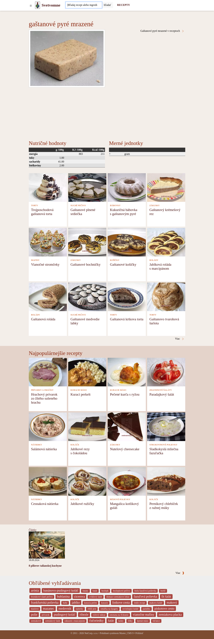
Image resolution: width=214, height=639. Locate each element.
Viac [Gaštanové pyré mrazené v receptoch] (179, 338)
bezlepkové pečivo (121, 591)
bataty (85, 591)
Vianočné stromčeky (45, 264)
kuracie (104, 603)
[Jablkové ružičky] (87, 481)
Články (32, 529)
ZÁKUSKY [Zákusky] (154, 205)
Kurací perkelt (81, 394)
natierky (79, 609)
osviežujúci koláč (130, 609)
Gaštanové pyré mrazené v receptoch (162, 30)
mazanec (48, 608)
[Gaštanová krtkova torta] (127, 296)
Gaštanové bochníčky (86, 264)
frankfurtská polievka (45, 602)
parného (146, 609)
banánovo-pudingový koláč (60, 590)
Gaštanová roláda (43, 319)
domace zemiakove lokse (117, 597)
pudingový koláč (64, 614)
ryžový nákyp (99, 615)
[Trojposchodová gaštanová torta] (48, 187)
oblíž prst (92, 609)
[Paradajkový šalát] (166, 371)
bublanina (63, 596)
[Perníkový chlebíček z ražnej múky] (166, 481)
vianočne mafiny (143, 614)
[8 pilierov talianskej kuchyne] (47, 544)
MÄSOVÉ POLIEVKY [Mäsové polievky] (120, 499)
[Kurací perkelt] (87, 371)
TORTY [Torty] (34, 205)
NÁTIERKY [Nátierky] (36, 445)
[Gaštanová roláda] (48, 296)
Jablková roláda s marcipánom (160, 266)
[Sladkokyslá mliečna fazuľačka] (166, 426)
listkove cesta (121, 602)
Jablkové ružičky (82, 504)
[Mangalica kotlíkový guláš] (127, 481)
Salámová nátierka (44, 449)
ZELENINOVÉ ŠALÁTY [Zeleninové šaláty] (160, 390)
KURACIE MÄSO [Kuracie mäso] (79, 390)
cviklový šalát (95, 597)
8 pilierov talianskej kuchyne (45, 565)
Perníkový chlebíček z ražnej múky (163, 506)
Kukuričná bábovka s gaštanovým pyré (123, 212)
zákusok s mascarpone (75, 621)
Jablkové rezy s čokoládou (80, 451)
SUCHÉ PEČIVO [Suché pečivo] (78, 205)
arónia (35, 590)
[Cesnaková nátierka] (48, 481)
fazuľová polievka (145, 596)
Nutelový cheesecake (124, 449)
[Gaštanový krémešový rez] (166, 187)
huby (65, 603)
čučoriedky (96, 620)
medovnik (65, 608)
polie (34, 614)
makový (172, 602)
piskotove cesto (164, 608)
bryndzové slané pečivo (42, 597)
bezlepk (105, 591)
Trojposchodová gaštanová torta (42, 212)
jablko (76, 602)
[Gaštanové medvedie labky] (87, 296)
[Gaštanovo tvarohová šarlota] (166, 296)
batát (95, 591)
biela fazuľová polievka (145, 591)
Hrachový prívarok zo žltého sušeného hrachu (44, 398)
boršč (163, 591)
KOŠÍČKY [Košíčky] (115, 260)
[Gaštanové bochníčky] (87, 241)
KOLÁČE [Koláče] (75, 445)
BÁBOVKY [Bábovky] (115, 205)
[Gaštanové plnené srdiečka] (87, 187)
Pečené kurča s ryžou (124, 394)
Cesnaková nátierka (44, 504)
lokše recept (139, 603)
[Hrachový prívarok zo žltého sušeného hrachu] (48, 371)
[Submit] (107, 5)
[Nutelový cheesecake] (127, 426)
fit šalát (166, 596)
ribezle (84, 614)
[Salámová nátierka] (48, 426)
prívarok (45, 615)
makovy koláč (156, 603)
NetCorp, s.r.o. (91, 633)
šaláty (121, 621)
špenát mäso (142, 621)
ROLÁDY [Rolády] (153, 260)
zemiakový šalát (52, 621)
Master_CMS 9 (126, 633)
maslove (35, 609)
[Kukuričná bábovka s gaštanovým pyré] (127, 187)
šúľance (156, 621)
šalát (111, 620)
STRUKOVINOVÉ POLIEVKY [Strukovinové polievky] (163, 445)
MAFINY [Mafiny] (35, 260)
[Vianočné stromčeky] (48, 241)
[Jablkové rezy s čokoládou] (87, 426)
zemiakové (36, 621)
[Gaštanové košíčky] (127, 241)
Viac (180, 572)
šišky (130, 621)
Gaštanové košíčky (123, 264)
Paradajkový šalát (161, 394)
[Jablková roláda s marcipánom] (166, 241)
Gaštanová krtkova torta (126, 319)
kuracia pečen (90, 603)
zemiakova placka (170, 614)
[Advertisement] (107, 112)
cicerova (79, 596)
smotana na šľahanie (119, 615)
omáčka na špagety (109, 609)
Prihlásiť (139, 633)
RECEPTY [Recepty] (123, 5)
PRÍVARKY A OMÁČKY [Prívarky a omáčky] (42, 390)
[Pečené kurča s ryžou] (127, 371)
